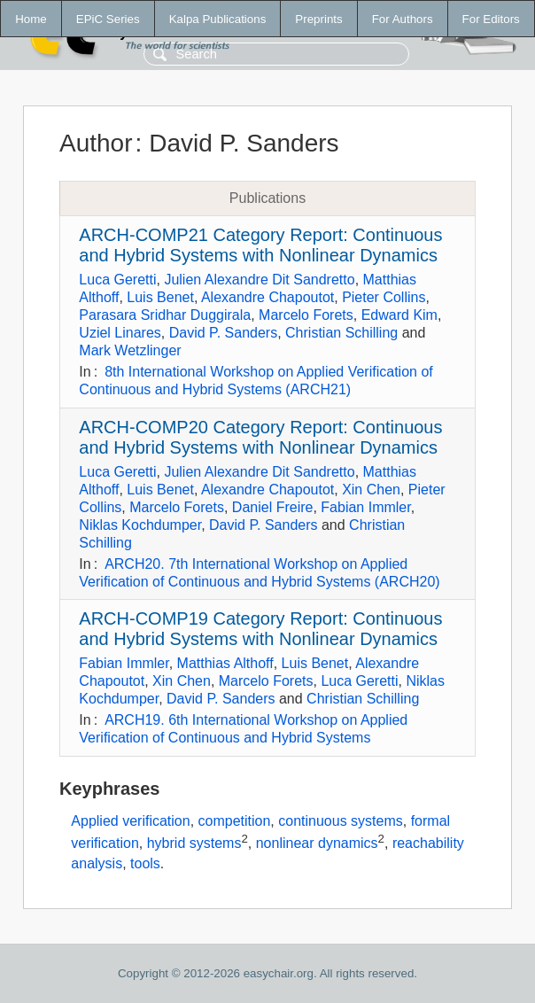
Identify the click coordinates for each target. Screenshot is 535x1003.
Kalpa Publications (218, 19)
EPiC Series (108, 19)
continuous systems (340, 820)
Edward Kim (399, 315)
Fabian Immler (365, 507)
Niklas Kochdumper (140, 525)
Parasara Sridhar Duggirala (165, 315)
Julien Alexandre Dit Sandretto (259, 279)
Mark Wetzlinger (130, 350)
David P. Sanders (223, 332)
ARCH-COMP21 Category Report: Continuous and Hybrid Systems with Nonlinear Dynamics (260, 245)
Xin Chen (371, 489)
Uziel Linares (119, 332)
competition (234, 820)
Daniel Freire (273, 507)
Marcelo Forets (306, 315)
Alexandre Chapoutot (267, 297)
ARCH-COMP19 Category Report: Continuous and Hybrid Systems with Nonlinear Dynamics (260, 629)
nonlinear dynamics (317, 843)
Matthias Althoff (225, 663)
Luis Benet (160, 297)
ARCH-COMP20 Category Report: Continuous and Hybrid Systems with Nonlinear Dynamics (260, 437)
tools (145, 863)
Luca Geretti (117, 279)
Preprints (318, 19)
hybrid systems (194, 843)
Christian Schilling (341, 332)
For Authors (402, 19)
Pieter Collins (383, 297)
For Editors (491, 19)
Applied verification (130, 820)
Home (31, 19)
